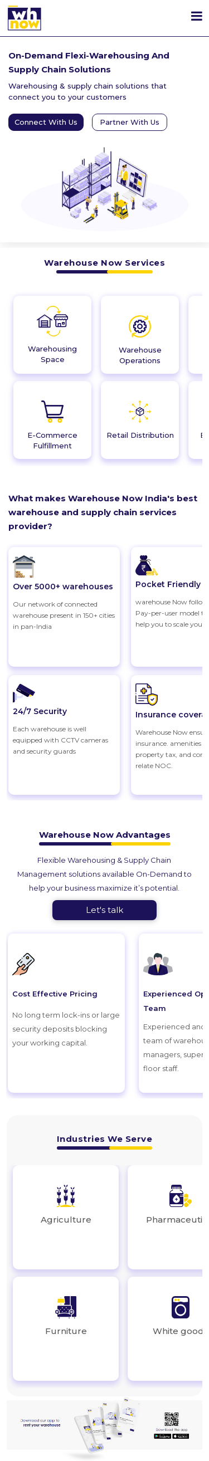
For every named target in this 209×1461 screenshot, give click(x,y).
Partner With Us (129, 122)
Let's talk (104, 910)
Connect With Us (45, 122)
